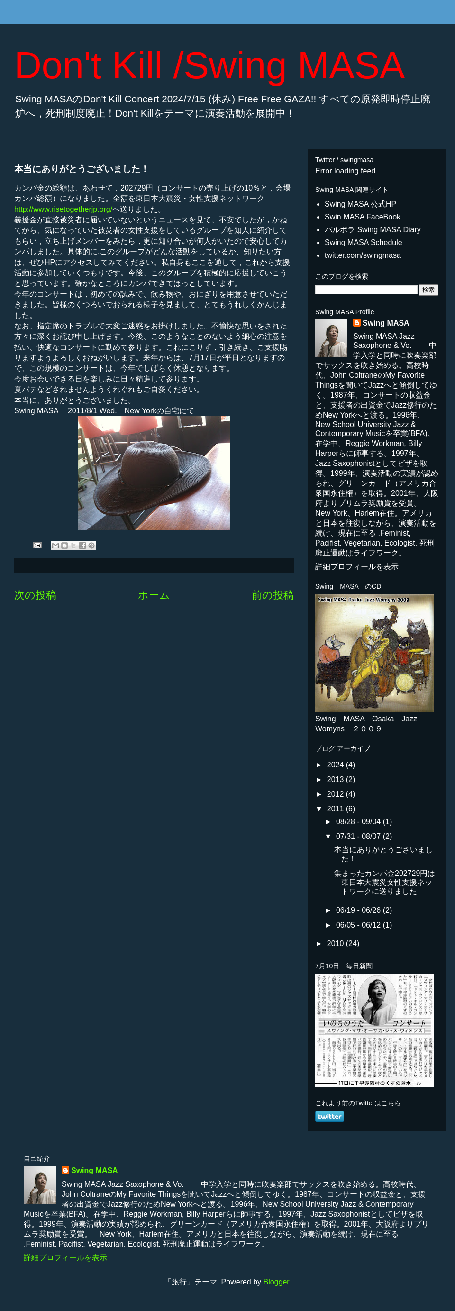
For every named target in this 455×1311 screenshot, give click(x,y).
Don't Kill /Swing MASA (209, 65)
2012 (336, 794)
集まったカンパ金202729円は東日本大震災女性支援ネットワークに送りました (384, 882)
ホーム (154, 595)
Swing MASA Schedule (363, 242)
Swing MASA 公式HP (360, 204)
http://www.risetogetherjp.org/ (63, 209)
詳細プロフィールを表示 (357, 567)
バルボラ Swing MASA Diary (373, 230)
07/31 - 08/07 (359, 836)
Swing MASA (386, 323)
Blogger (276, 1282)
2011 (336, 809)
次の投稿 (35, 595)
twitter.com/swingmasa (363, 255)
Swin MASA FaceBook (362, 217)
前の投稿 (273, 595)
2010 (336, 943)
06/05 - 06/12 (359, 925)
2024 (336, 765)
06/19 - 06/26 (359, 910)
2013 (336, 779)
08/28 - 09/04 (359, 822)
